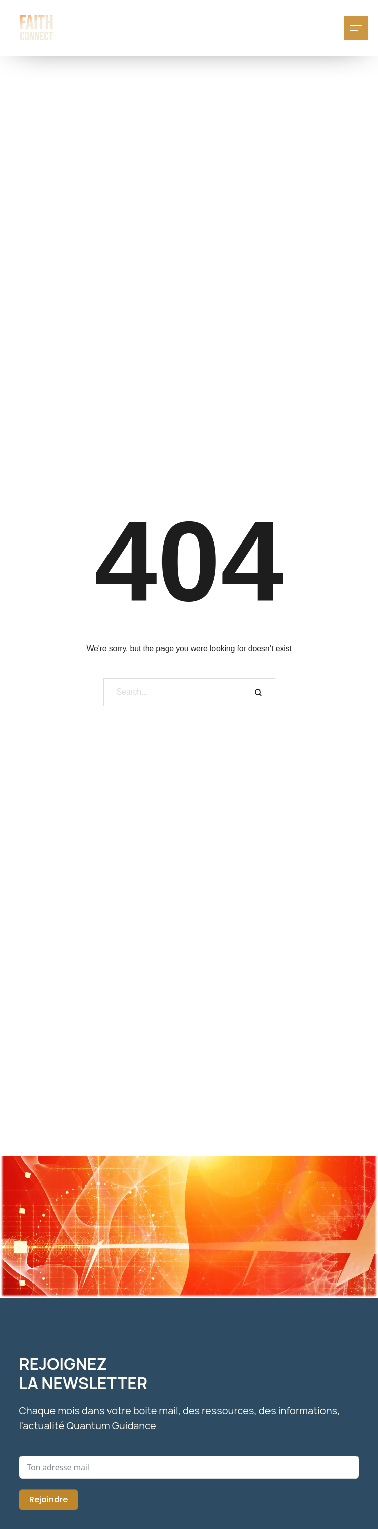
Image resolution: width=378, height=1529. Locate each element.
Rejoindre (48, 1499)
